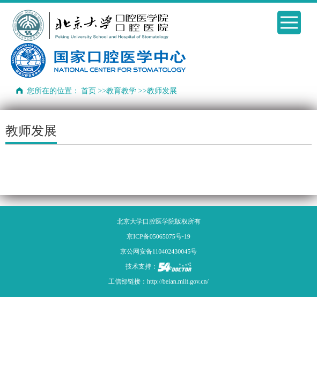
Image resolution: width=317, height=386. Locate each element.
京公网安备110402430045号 (158, 251)
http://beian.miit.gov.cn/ (178, 281)
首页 (88, 91)
